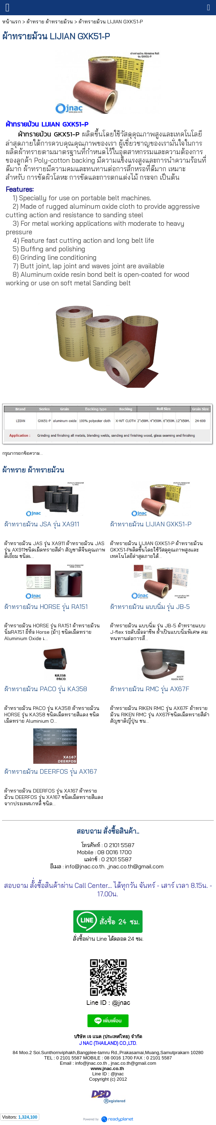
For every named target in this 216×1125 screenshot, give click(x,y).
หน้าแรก (11, 21)
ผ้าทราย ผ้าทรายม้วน (50, 21)
